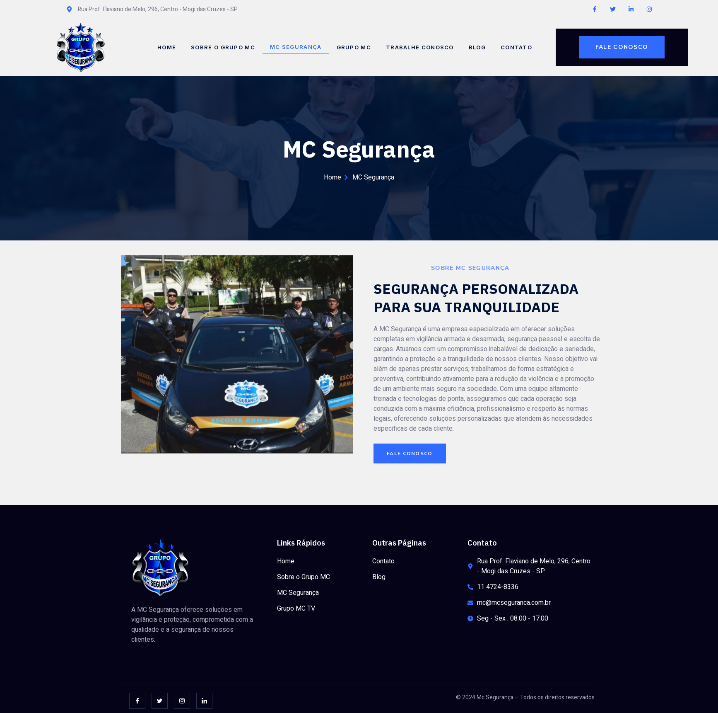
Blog (477, 47)
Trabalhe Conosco (420, 47)
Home (166, 47)
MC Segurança (296, 47)
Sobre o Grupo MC (223, 47)
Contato (516, 47)
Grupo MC (354, 47)
